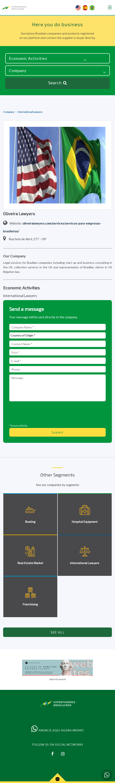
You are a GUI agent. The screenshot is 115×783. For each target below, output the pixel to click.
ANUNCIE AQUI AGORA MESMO (57, 730)
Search (57, 83)
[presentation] (57, 412)
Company (8, 111)
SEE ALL (58, 632)
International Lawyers (30, 111)
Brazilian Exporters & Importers (14, 8)
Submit (58, 432)
